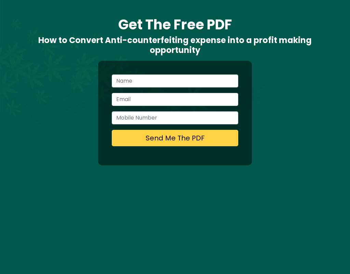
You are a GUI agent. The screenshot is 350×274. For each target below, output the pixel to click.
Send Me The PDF (175, 138)
